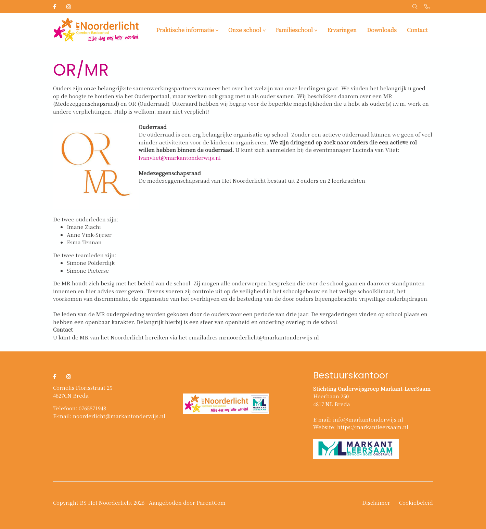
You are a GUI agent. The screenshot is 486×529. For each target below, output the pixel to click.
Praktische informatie (185, 30)
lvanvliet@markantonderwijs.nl (180, 157)
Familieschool (294, 30)
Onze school (244, 30)
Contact (417, 30)
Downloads (382, 30)
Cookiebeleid (416, 502)
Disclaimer (376, 502)
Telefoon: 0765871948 (79, 408)
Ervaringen (342, 30)
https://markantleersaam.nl (372, 426)
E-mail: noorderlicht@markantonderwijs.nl (109, 416)
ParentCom (211, 502)
